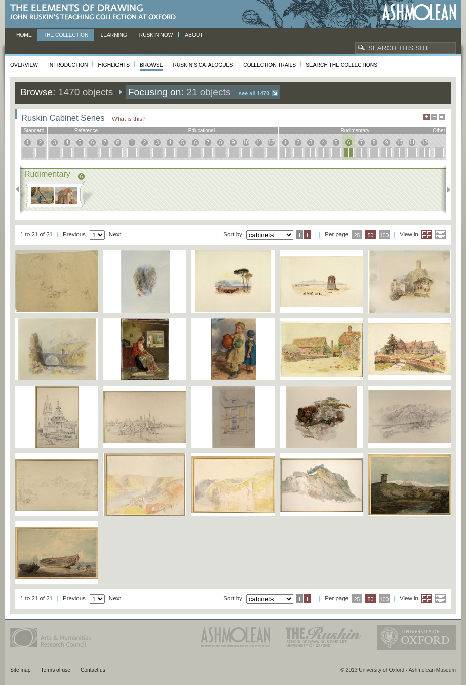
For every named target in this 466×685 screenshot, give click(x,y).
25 (357, 235)
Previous (20, 189)
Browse (151, 65)
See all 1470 (254, 93)
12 (271, 142)
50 (371, 235)
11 (258, 142)
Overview (24, 65)
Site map (20, 670)
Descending (307, 234)
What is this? (129, 118)
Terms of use (55, 670)
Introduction (68, 65)
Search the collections (341, 65)
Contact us (93, 670)
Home (24, 35)
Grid (426, 234)
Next (445, 189)
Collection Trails (269, 65)
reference (86, 130)
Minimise (434, 117)
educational (201, 130)
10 (246, 142)
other (439, 130)
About (194, 35)
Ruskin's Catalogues (203, 65)
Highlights (114, 65)
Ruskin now (156, 35)
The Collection (66, 35)
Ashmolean (419, 12)
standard (34, 130)
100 (384, 235)
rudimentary (355, 130)
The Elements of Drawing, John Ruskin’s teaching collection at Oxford (96, 12)
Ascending (299, 234)
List (440, 234)
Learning (113, 35)
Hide (442, 117)
